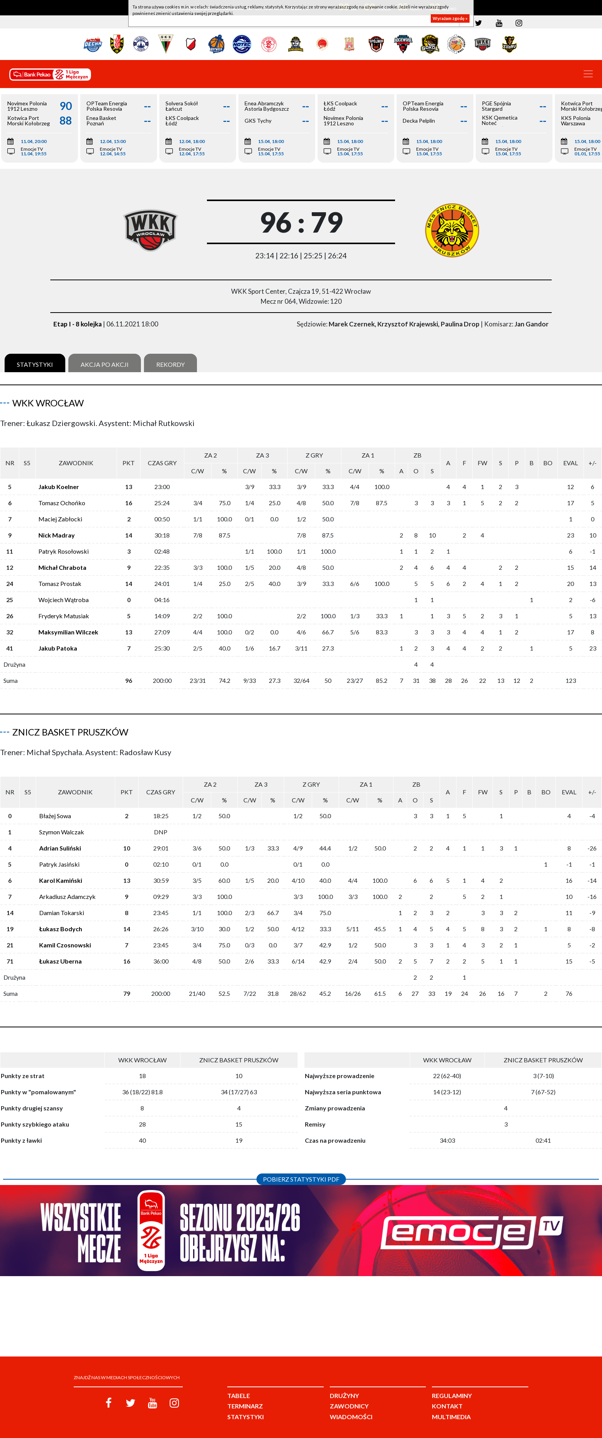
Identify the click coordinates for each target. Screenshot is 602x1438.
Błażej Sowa (55, 803)
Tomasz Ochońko (61, 496)
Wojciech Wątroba (63, 593)
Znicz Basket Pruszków (70, 725)
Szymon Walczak (61, 819)
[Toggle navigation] (588, 74)
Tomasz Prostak (59, 577)
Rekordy (170, 364)
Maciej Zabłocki (60, 512)
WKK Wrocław (48, 402)
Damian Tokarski (61, 900)
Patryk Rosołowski (63, 545)
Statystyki (35, 364)
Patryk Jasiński (59, 851)
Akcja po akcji (105, 364)
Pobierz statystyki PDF (301, 1166)
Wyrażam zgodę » (450, 18)
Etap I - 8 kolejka (77, 324)
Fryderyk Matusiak (63, 609)
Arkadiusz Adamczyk (67, 884)
